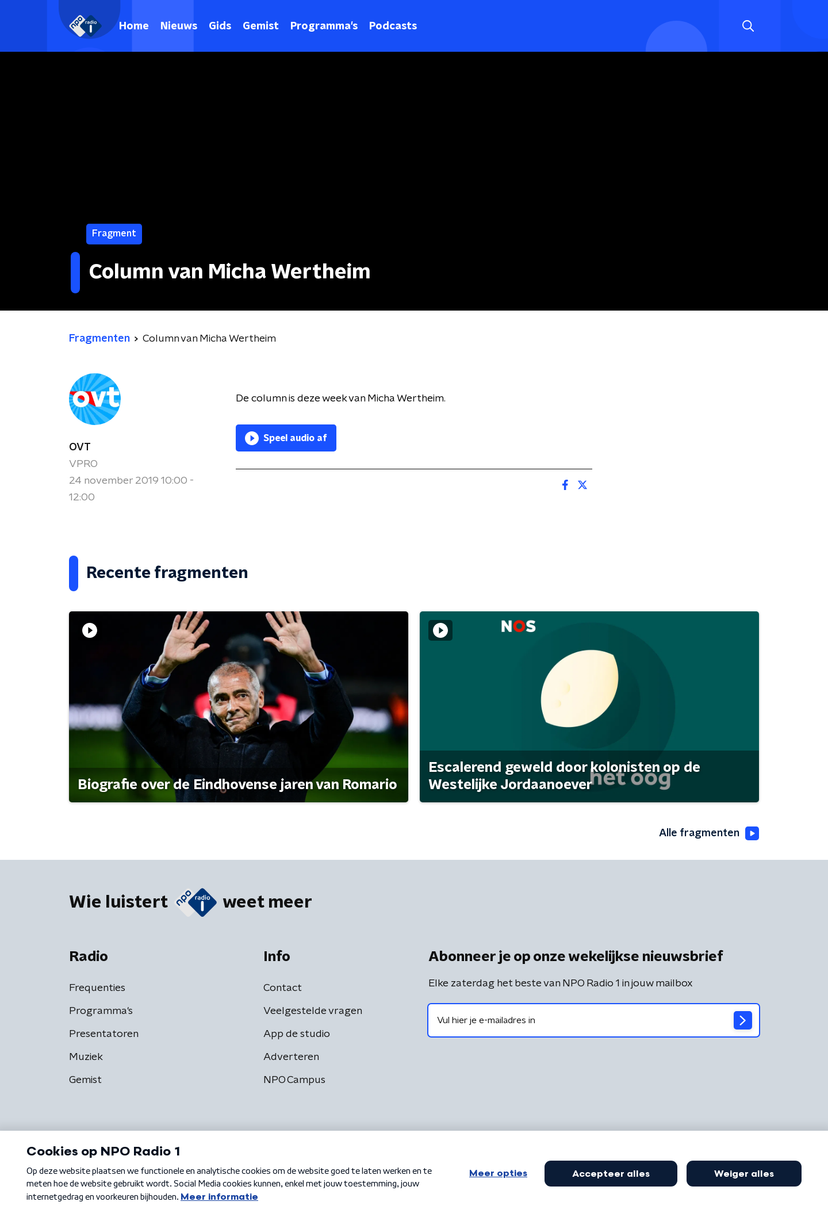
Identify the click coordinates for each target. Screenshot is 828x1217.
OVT (80, 447)
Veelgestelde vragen (312, 1011)
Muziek (86, 1057)
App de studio (296, 1034)
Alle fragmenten (709, 833)
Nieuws (178, 26)
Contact (282, 988)
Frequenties (97, 988)
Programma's (324, 26)
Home (134, 26)
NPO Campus (294, 1080)
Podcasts (393, 26)
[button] (748, 26)
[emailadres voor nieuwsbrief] (593, 1020)
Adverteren (291, 1057)
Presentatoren (104, 1034)
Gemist (261, 26)
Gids (220, 26)
